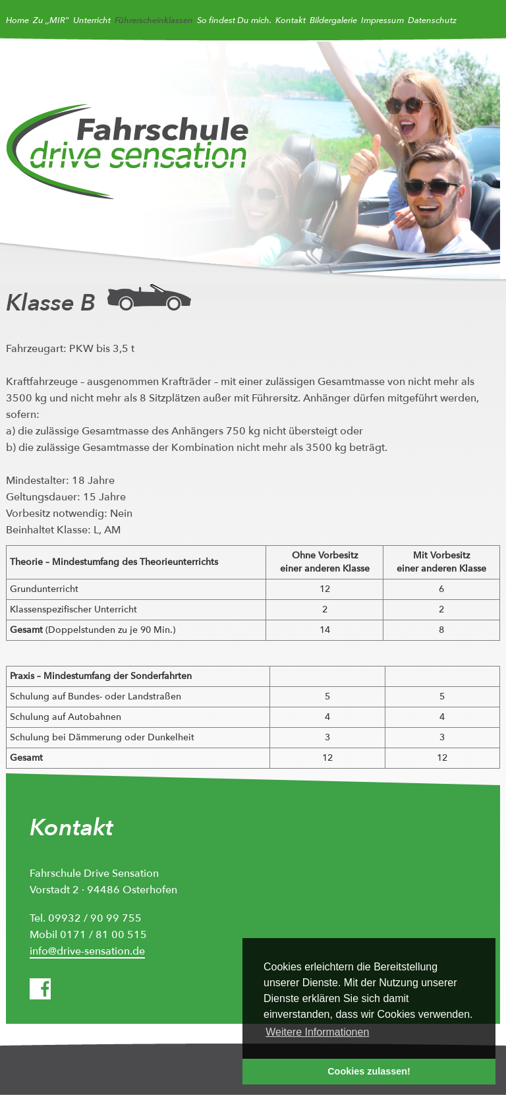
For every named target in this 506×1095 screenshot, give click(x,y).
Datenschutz (432, 20)
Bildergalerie (333, 20)
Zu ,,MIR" (51, 20)
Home (17, 20)
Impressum (382, 20)
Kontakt (290, 20)
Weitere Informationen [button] (317, 1032)
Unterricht (92, 20)
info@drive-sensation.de (87, 951)
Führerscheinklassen (154, 20)
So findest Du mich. (234, 20)
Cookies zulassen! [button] (368, 1071)
